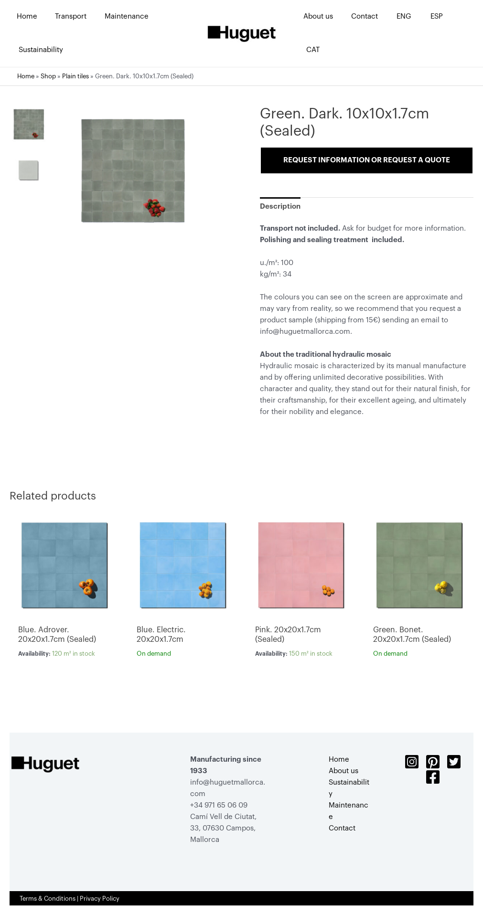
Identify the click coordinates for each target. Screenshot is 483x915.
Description (280, 206)
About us (343, 771)
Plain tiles (75, 76)
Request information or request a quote (366, 160)
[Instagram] (411, 761)
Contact (342, 828)
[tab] (280, 206)
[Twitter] (454, 761)
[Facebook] (432, 777)
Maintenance (348, 811)
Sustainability (349, 788)
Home (25, 76)
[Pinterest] (432, 761)
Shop (48, 76)
